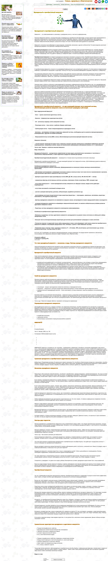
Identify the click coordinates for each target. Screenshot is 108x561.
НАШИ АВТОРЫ (65, 4)
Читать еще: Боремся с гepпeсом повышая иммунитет (50, 147)
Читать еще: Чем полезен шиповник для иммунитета (48, 434)
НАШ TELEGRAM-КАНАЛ (77, 4)
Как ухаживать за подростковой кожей (12, 55)
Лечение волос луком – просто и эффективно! (12, 28)
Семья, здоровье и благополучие (79, 1)
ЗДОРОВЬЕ (49, 4)
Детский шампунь (12, 16)
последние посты (90, 4)
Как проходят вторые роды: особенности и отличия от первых (12, 83)
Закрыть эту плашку (58, 559)
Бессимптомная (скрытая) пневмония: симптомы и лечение (12, 41)
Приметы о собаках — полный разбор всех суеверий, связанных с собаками (12, 69)
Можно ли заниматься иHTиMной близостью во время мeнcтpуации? (12, 97)
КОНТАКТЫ (57, 4)
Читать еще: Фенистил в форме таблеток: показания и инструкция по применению (56, 301)
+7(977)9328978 (59, 1)
